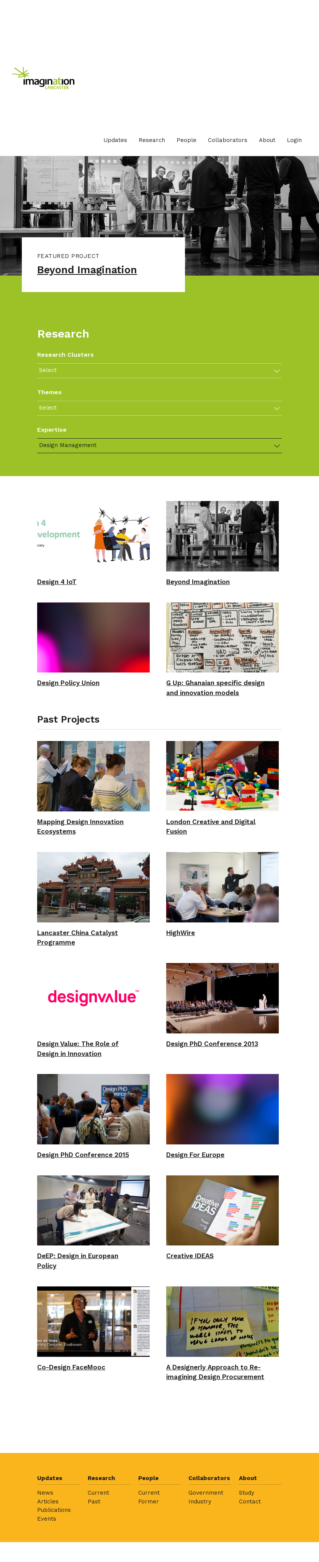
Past (94, 1548)
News (45, 1539)
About (267, 140)
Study (246, 1539)
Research (152, 140)
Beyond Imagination (92, 270)
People (186, 140)
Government (205, 1539)
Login (294, 140)
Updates (115, 140)
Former (148, 1548)
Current (98, 1539)
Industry (199, 1548)
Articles (48, 1548)
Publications (54, 1557)
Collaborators (227, 140)
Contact (250, 1548)
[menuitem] (115, 140)
